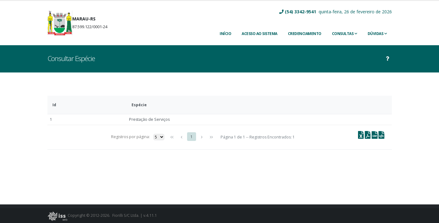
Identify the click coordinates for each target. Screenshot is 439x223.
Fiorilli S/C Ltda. (126, 215)
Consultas (343, 33)
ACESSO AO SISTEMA (259, 33)
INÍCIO (225, 33)
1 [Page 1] (191, 136)
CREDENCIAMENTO (304, 33)
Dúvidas (375, 33)
